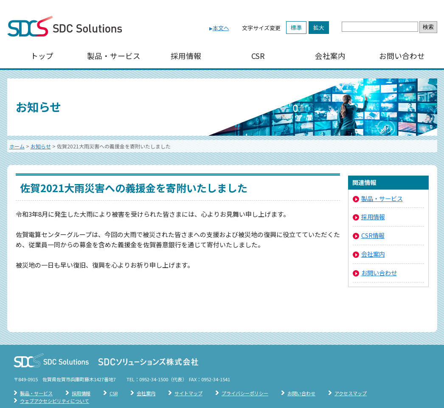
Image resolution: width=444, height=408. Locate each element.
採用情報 (186, 55)
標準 (296, 27)
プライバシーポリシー (245, 393)
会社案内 (330, 55)
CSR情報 (373, 235)
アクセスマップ (350, 393)
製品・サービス (114, 55)
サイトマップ (188, 393)
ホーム (17, 146)
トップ (42, 55)
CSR (258, 55)
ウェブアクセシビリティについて (54, 400)
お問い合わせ (402, 55)
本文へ (221, 28)
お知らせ (41, 146)
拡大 (318, 27)
